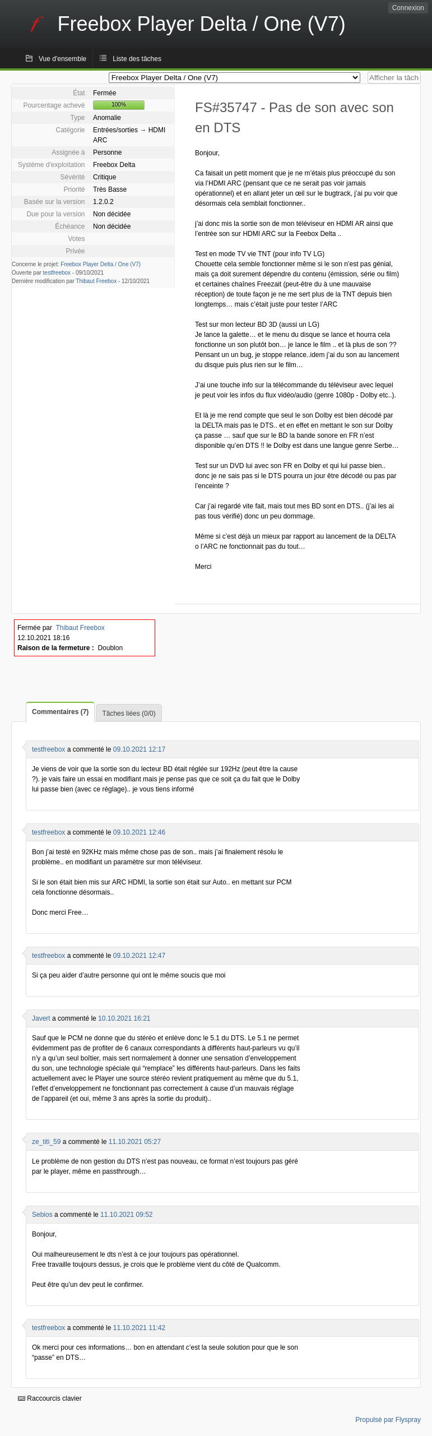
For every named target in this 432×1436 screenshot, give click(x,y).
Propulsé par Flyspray (388, 1420)
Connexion (408, 8)
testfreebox (57, 273)
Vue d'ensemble (62, 59)
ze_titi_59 (46, 1142)
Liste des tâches (137, 59)
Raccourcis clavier (50, 1398)
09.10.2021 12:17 (139, 749)
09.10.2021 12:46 (139, 832)
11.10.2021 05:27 (135, 1142)
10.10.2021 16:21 (124, 1018)
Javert (41, 1018)
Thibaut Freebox (96, 281)
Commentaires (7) (60, 712)
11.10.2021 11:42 (139, 1328)
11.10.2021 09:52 (126, 1215)
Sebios (42, 1215)
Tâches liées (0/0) (128, 713)
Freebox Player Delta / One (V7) (101, 264)
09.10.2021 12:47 (139, 956)
